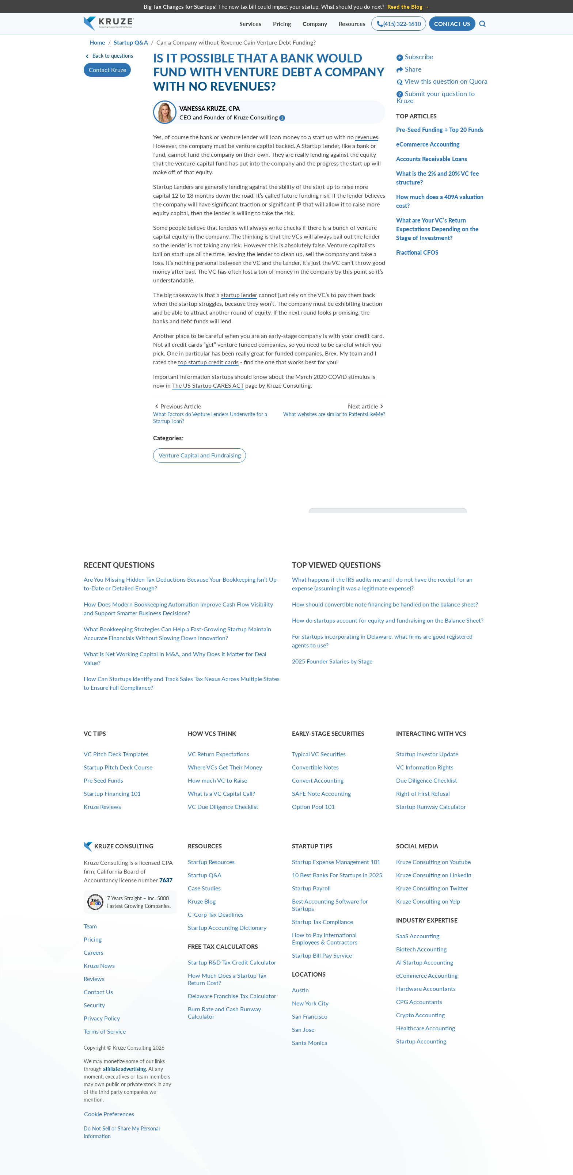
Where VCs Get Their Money (225, 767)
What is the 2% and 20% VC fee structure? (437, 178)
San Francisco (309, 1016)
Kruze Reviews (102, 806)
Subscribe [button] (414, 57)
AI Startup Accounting (424, 962)
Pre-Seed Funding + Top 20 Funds (439, 129)
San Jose (303, 1029)
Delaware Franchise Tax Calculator (232, 995)
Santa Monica (309, 1042)
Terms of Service (105, 1031)
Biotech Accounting (421, 949)
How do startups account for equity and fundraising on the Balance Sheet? (387, 620)
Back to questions (108, 56)
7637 (165, 880)
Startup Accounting (421, 1041)
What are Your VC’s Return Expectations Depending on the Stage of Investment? (437, 229)
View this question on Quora (441, 81)
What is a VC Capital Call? (221, 793)
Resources (352, 23)
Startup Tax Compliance (322, 921)
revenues (366, 136)
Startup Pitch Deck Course (118, 767)
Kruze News (99, 965)
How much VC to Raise (217, 780)
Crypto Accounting (420, 1014)
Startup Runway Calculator (431, 806)
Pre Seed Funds (103, 780)
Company (315, 23)
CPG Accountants (419, 1001)
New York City (310, 1003)
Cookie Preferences (109, 1113)
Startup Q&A (131, 42)
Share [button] (409, 69)
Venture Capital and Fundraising (200, 455)
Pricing (282, 23)
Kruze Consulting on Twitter (432, 888)
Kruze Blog (202, 901)
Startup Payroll (311, 888)
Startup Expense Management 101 (336, 861)
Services (250, 23)
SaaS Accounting (417, 935)
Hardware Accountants (426, 988)
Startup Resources (211, 861)
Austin (300, 989)
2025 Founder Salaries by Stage (332, 661)
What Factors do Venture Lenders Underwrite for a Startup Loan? (210, 417)
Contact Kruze (107, 69)
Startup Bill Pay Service (322, 955)
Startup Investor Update (427, 753)
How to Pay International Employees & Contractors (324, 938)
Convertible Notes (315, 767)
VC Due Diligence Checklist (223, 806)
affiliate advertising (124, 1069)
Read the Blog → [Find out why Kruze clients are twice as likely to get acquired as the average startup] (408, 6)
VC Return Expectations (218, 753)
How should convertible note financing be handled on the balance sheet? (385, 604)
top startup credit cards (208, 361)
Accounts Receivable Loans (431, 158)
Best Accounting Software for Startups (330, 905)
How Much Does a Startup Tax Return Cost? (227, 979)
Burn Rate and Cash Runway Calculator (224, 1012)
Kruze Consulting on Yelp (428, 901)
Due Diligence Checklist (426, 780)
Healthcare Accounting (425, 1027)
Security (94, 1004)
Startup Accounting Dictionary (227, 927)
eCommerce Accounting (428, 144)
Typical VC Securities (319, 753)
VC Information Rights (425, 767)
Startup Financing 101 (112, 793)
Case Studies (204, 888)
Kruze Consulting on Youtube (433, 861)
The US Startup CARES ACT (208, 385)
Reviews (94, 978)
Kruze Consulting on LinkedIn (433, 874)
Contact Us (98, 991)
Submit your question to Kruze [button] (435, 97)
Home (97, 42)
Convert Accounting (318, 780)
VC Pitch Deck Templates (116, 753)
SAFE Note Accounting (321, 793)
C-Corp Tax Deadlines (215, 914)
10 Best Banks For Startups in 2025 (337, 874)
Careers (93, 952)
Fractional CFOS (417, 252)
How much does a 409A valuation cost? (439, 201)
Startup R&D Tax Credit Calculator (232, 962)
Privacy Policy (102, 1018)
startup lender (239, 294)
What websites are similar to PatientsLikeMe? (334, 414)
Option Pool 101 (313, 806)
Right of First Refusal (423, 793)
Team (90, 926)
